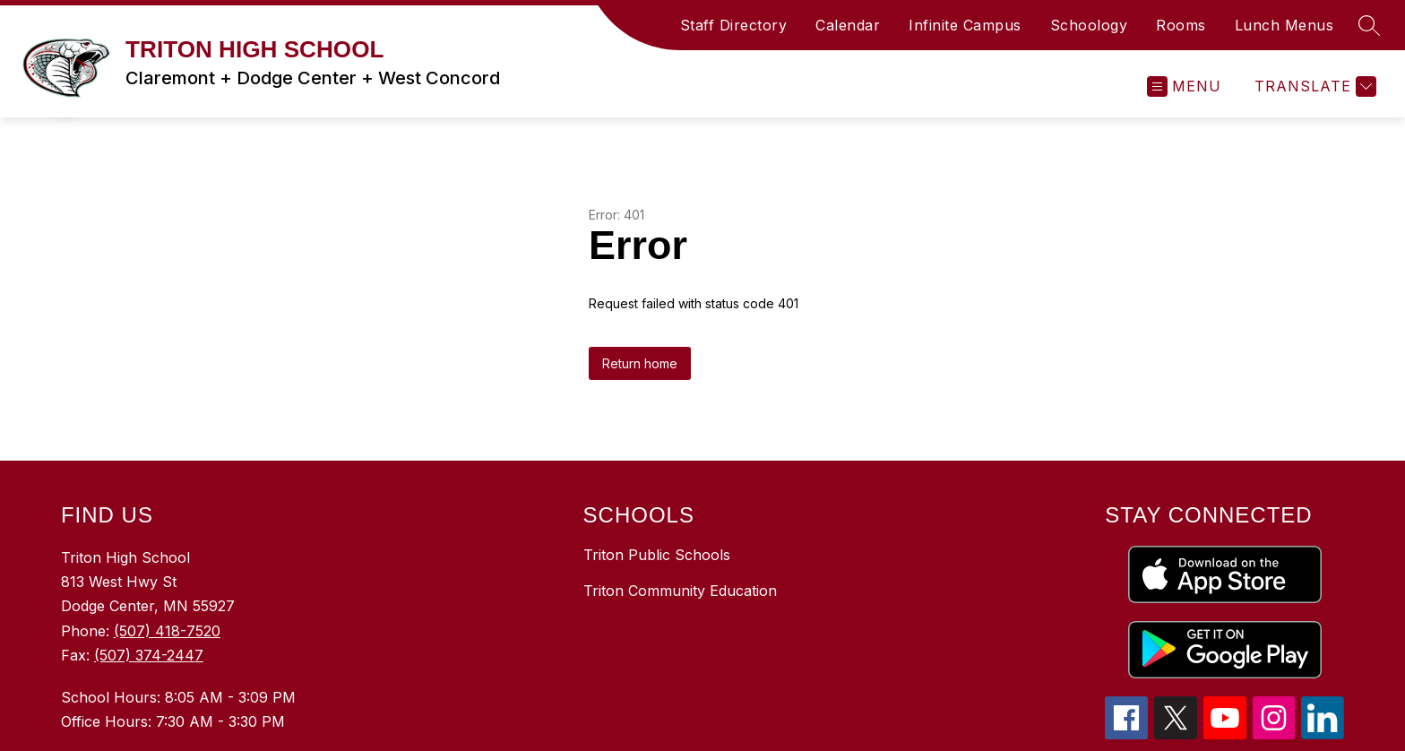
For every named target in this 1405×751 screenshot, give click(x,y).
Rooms (1181, 25)
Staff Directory (734, 25)
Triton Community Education (680, 591)
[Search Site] (1369, 25)
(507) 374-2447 (148, 655)
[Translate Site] (1313, 86)
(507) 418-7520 (167, 631)
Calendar (847, 25)
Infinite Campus (965, 25)
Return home (639, 363)
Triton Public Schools (656, 555)
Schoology (1089, 25)
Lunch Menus (1284, 25)
